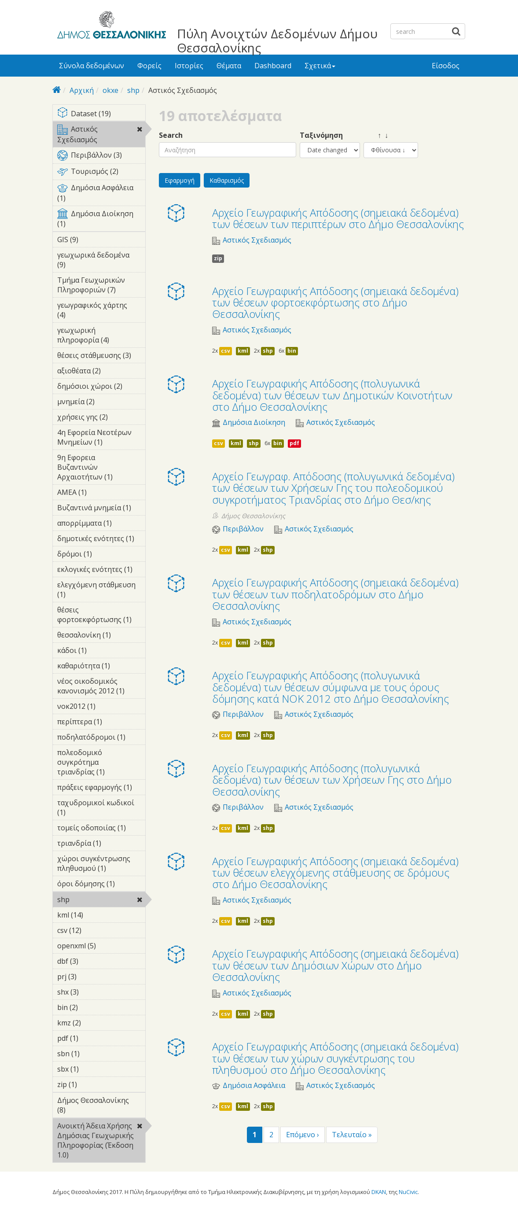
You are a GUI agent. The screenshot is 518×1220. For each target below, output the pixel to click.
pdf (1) (92, 1038)
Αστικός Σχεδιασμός (101, 135)
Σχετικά (320, 65)
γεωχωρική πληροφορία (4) (101, 336)
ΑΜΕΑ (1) (100, 492)
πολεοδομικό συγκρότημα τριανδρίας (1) (101, 763)
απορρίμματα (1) (101, 524)
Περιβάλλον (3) (101, 156)
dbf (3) (92, 961)
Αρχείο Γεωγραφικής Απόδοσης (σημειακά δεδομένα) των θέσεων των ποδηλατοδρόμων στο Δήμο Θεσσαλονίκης (335, 594)
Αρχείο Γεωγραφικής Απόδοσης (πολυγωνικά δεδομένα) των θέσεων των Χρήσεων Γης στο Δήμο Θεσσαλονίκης (332, 780)
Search (171, 135)
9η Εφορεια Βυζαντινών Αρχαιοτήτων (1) (101, 468)
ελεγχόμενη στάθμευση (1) (101, 591)
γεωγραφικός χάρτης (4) (101, 311)
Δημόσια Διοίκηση (254, 422)
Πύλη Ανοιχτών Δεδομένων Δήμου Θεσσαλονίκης (277, 40)
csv (225, 350)
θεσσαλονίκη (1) (101, 636)
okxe (110, 90)
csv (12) (93, 930)
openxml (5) (101, 947)
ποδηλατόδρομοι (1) (101, 738)
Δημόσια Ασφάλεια (254, 1085)
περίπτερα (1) (101, 723)
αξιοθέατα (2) (101, 372)
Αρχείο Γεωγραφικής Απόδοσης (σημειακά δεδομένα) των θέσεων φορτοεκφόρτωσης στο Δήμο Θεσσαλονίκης (335, 302)
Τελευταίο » (352, 1134)
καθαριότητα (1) (101, 667)
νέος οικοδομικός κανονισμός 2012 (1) (101, 687)
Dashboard (272, 65)
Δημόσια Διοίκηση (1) (101, 220)
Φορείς (149, 65)
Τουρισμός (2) (101, 173)
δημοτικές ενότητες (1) (101, 540)
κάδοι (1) (100, 650)
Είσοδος (445, 65)
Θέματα (229, 65)
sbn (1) (93, 1053)
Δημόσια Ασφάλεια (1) (101, 194)
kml (243, 350)
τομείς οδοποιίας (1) (101, 829)
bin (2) (91, 1007)
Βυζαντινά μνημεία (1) (101, 509)
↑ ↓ (376, 135)
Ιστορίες (189, 65)
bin (291, 350)
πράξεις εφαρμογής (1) (101, 788)
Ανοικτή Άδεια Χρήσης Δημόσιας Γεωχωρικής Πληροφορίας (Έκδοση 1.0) (101, 1141)
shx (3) (92, 992)
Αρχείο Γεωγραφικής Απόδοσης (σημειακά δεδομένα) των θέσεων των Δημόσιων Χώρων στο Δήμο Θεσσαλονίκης (335, 965)
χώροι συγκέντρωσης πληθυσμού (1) (101, 865)
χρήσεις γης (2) (101, 418)
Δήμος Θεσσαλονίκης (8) (101, 1106)
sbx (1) (92, 1069)
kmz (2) (94, 1023)
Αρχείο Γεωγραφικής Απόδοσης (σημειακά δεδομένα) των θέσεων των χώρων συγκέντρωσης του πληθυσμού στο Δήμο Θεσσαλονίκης (335, 1058)
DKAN (378, 1192)
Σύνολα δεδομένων (91, 65)
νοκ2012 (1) (101, 707)
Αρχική (82, 90)
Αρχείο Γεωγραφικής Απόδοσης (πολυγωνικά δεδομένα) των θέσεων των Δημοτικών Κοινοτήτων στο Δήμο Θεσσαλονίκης (332, 395)
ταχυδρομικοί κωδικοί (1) (101, 809)
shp (133, 90)
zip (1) (90, 1084)
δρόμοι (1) (101, 555)
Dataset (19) (101, 114)
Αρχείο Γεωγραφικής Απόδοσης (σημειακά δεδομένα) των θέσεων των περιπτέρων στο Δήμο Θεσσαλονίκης (338, 218)
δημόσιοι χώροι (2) (101, 387)
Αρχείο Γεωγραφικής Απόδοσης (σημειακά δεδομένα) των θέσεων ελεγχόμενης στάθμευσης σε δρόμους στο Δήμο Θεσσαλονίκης (335, 873)
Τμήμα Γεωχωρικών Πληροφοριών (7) (101, 286)
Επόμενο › (302, 1134)
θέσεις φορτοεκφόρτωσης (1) (101, 616)
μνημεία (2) (101, 403)
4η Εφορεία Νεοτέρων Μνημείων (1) (101, 439)
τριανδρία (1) (101, 844)
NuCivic (408, 1192)
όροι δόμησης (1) (101, 885)
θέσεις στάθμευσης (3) (101, 356)
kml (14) (94, 915)
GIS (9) (92, 239)
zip (218, 258)
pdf (294, 443)
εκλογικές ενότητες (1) (101, 570)
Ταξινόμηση (321, 135)
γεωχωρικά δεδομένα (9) (101, 261)
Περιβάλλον (243, 529)
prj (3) (90, 976)
